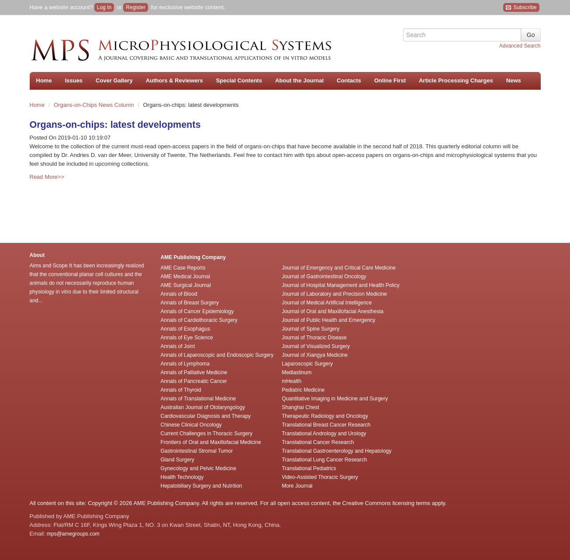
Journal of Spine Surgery (310, 329)
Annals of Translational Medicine (198, 399)
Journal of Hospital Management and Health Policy (340, 285)
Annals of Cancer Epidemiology (197, 311)
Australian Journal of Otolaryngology (203, 407)
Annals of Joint (178, 346)
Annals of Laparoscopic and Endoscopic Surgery (217, 355)
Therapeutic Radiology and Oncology (325, 416)
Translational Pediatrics (309, 468)
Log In (104, 7)
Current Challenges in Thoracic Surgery (207, 433)
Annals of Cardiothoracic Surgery (199, 320)
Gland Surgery (177, 460)
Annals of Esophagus (185, 329)
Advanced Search (520, 46)
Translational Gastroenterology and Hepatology (336, 451)
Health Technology (182, 477)
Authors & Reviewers (174, 80)
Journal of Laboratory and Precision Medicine (334, 294)
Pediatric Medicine (303, 390)
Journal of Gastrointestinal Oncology (324, 276)
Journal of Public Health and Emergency (328, 320)
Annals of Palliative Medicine (194, 372)
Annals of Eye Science (187, 338)
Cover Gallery (114, 80)
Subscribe (521, 7)
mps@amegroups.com (72, 534)
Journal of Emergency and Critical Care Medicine (339, 268)
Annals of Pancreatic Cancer (194, 381)
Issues (74, 80)
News (513, 80)
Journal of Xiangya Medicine (315, 355)
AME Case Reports (183, 268)
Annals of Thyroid (181, 390)
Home (44, 80)
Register (135, 7)
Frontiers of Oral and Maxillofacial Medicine (211, 442)
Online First (390, 80)
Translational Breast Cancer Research (326, 425)
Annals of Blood (179, 294)
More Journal (297, 486)
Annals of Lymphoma (185, 364)
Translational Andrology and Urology (324, 433)
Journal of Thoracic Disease (314, 338)
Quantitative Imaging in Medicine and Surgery (335, 399)
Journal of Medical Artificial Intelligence (327, 303)
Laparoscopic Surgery (307, 364)
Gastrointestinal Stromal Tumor (197, 451)
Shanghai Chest (300, 407)
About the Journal (299, 80)
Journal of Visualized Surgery (316, 346)
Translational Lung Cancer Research (324, 460)
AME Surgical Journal (186, 285)
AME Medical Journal (185, 276)
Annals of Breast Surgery (190, 303)
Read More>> (47, 177)
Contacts (349, 80)
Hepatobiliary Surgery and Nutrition (201, 486)
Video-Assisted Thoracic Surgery (320, 477)
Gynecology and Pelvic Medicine (198, 468)
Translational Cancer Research (318, 442)
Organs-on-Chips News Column (94, 105)
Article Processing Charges (456, 80)
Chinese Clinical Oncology (191, 425)
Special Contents (239, 80)
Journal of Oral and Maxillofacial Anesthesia (332, 311)
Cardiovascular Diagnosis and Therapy (206, 416)
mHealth (291, 381)
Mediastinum (296, 372)
